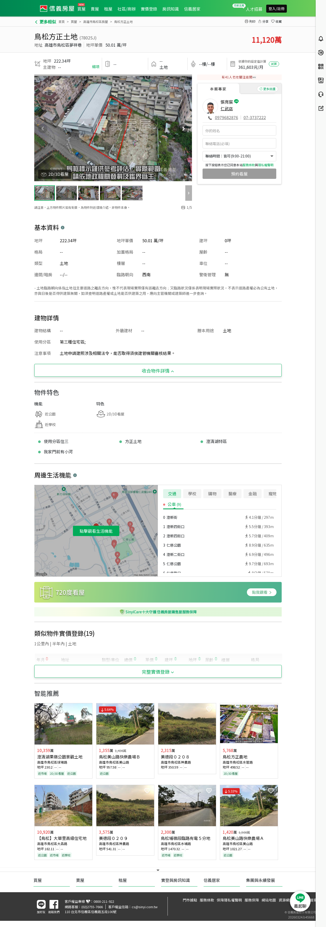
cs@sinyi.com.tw (144, 906)
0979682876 (226, 117)
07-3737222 (255, 117)
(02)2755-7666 (92, 906)
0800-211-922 (104, 901)
